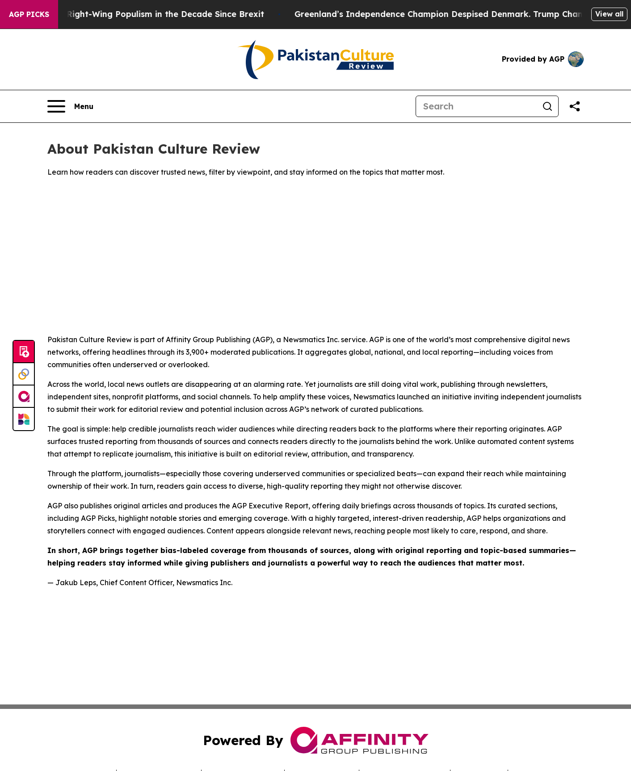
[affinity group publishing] (23, 397)
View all (609, 13)
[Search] (476, 106)
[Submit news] (23, 352)
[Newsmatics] (23, 419)
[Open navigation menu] (70, 106)
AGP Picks (29, 14)
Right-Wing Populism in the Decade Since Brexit (172, 14)
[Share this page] (575, 106)
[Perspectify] (23, 374)
